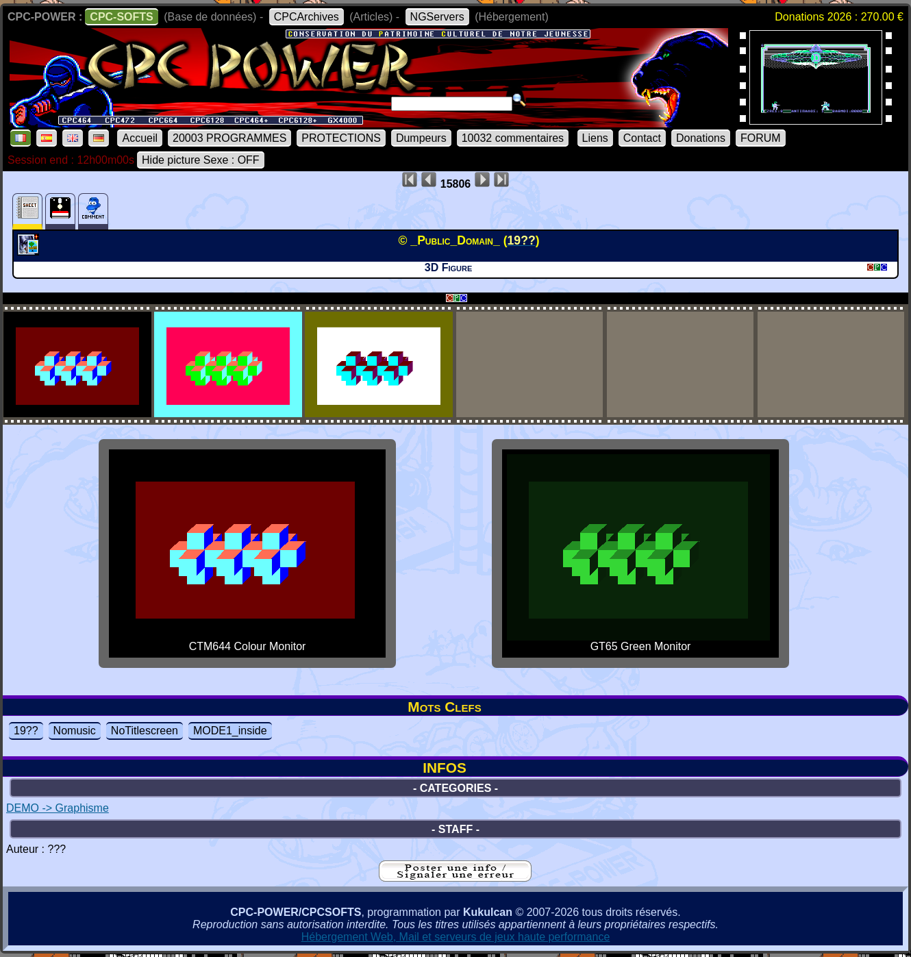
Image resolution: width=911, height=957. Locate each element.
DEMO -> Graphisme (57, 808)
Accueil (140, 138)
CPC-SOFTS (121, 17)
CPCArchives (306, 17)
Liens (595, 138)
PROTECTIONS (341, 138)
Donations (700, 138)
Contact (642, 138)
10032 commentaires (513, 138)
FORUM (760, 138)
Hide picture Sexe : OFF (201, 160)
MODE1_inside (230, 730)
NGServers (437, 17)
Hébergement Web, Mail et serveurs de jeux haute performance (455, 937)
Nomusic (74, 730)
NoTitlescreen (144, 730)
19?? (26, 730)
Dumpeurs (421, 138)
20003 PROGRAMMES (229, 138)
